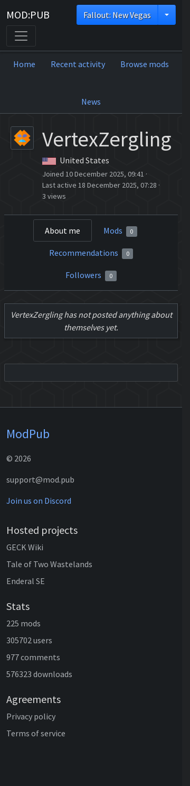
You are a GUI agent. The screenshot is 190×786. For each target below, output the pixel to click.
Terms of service (35, 733)
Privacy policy (30, 716)
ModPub (28, 434)
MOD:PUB (28, 14)
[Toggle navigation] (21, 36)
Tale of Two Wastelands (49, 564)
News (91, 101)
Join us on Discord (38, 500)
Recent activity (78, 64)
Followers (91, 275)
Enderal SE (25, 581)
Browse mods (144, 64)
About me (62, 230)
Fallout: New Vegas (117, 15)
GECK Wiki (24, 547)
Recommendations (91, 253)
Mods (120, 231)
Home (24, 64)
